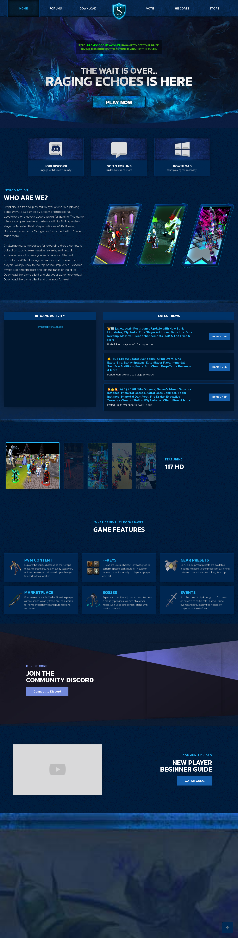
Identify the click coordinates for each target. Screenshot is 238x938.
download (88, 8)
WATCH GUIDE (194, 781)
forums (55, 8)
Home (23, 8)
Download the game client (22, 279)
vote (150, 8)
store (214, 8)
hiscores (182, 8)
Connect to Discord (47, 691)
